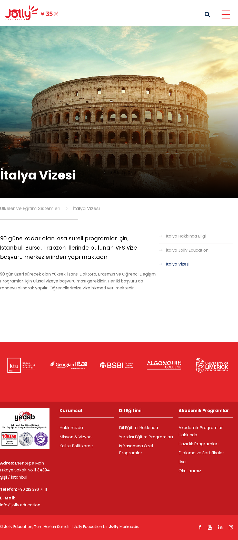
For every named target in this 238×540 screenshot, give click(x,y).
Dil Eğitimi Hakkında (138, 428)
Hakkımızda (71, 428)
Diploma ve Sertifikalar (201, 453)
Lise (182, 462)
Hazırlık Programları (199, 444)
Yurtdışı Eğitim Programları (146, 437)
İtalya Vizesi (177, 264)
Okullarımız (190, 471)
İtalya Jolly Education (187, 250)
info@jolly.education (20, 505)
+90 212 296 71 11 (32, 489)
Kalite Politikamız (76, 446)
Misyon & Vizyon (76, 437)
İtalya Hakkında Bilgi (186, 236)
